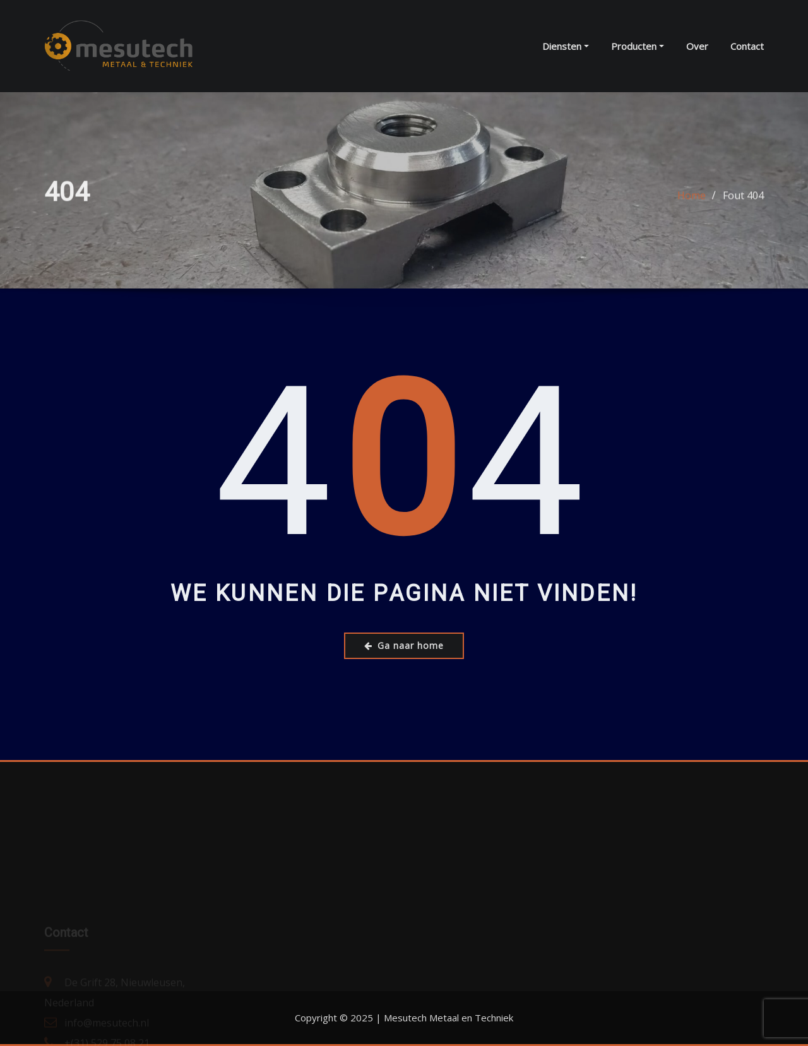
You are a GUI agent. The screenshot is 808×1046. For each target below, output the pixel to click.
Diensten (565, 46)
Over (697, 46)
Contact (747, 46)
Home (691, 198)
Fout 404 (743, 198)
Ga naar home (404, 645)
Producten (637, 46)
